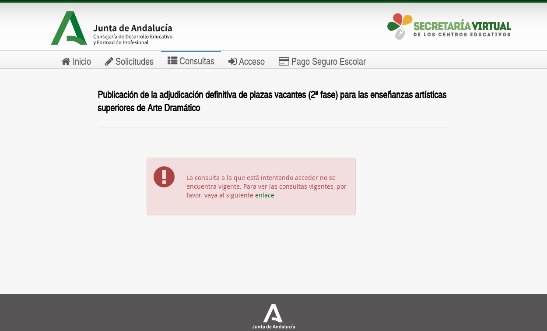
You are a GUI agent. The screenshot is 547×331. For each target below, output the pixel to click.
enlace (264, 195)
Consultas (191, 60)
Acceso (246, 60)
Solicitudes (129, 60)
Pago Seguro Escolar (322, 60)
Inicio (76, 60)
